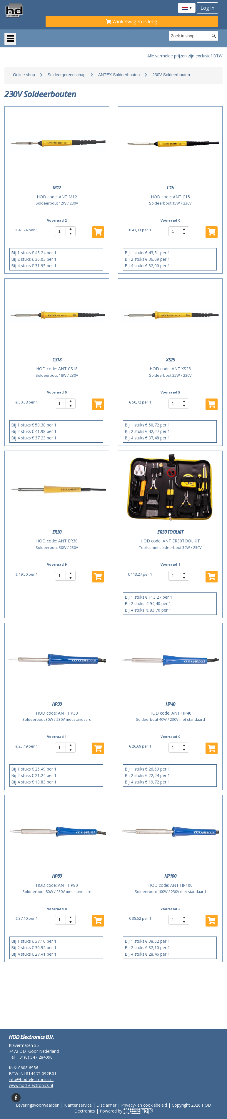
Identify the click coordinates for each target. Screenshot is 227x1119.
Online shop (24, 74)
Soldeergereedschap (67, 74)
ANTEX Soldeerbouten (119, 74)
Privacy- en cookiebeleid (144, 1105)
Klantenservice (78, 1105)
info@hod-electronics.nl (31, 1079)
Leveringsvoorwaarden (37, 1105)
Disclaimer (106, 1105)
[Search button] (213, 36)
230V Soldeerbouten (171, 74)
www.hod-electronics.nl (31, 1085)
